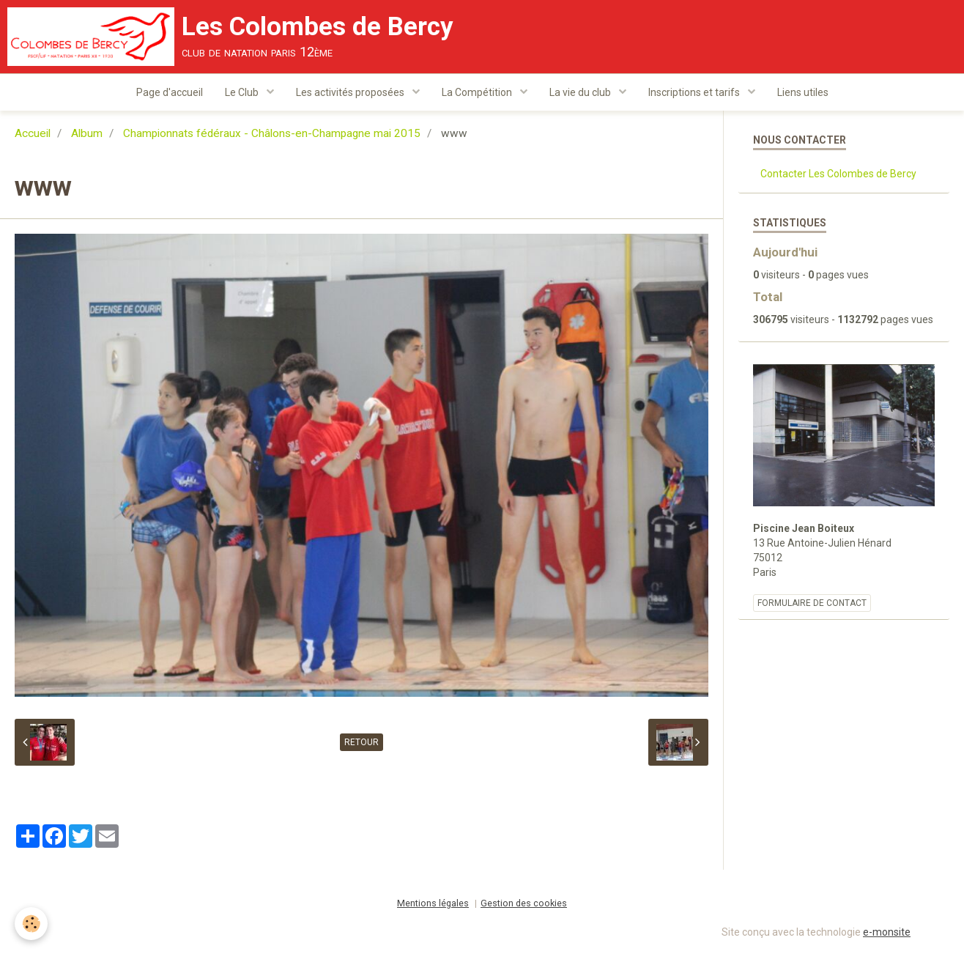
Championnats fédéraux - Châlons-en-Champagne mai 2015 (271, 133)
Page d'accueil (169, 92)
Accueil (33, 133)
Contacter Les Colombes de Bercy (838, 174)
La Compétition (478, 92)
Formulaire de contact (812, 603)
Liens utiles (802, 92)
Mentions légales (433, 903)
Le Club (243, 92)
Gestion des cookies (524, 903)
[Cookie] (31, 923)
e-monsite (887, 932)
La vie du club (581, 92)
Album (87, 133)
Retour (361, 742)
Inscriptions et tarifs (695, 92)
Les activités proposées (351, 92)
